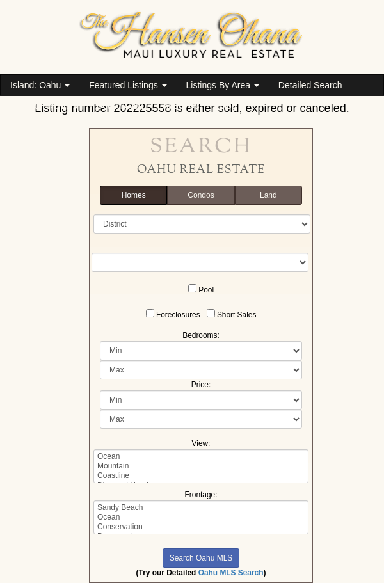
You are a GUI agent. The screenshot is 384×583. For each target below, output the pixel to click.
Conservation (201, 527)
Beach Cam (120, 105)
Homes (134, 195)
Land (268, 195)
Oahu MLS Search (231, 572)
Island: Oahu (40, 85)
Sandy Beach (201, 508)
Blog (228, 105)
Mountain (201, 466)
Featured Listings (127, 85)
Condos (201, 195)
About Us (181, 105)
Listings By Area (222, 85)
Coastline (201, 476)
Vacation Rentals (43, 105)
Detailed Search (310, 85)
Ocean (201, 456)
